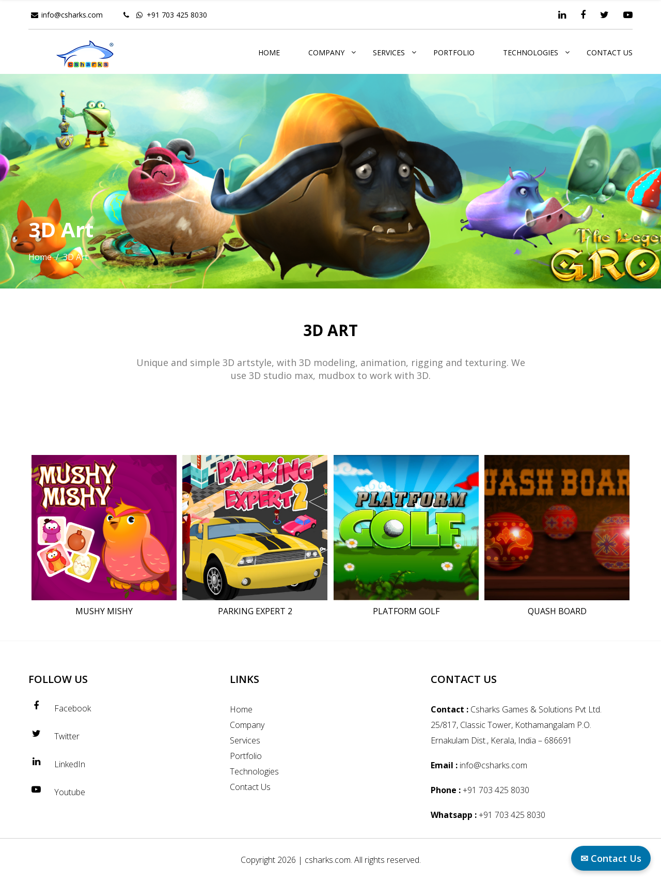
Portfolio (454, 52)
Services (389, 52)
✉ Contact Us (610, 858)
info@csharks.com (72, 15)
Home (269, 52)
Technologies (530, 52)
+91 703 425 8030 (177, 15)
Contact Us (610, 52)
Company (326, 52)
